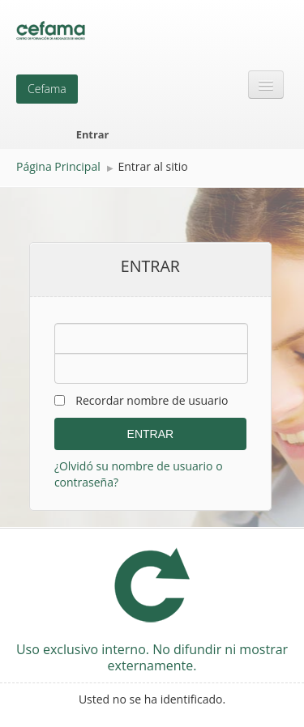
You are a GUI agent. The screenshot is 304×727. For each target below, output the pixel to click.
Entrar (92, 134)
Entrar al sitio (152, 166)
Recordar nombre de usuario (151, 400)
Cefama (47, 88)
